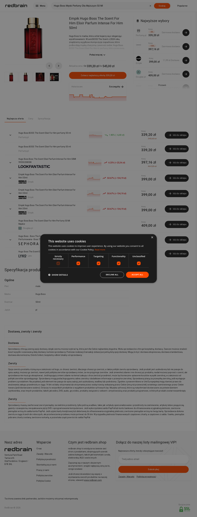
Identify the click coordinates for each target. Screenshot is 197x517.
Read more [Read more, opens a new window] (100, 249)
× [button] (152, 237)
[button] (58, 274)
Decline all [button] (110, 274)
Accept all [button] (137, 274)
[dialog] (98, 258)
